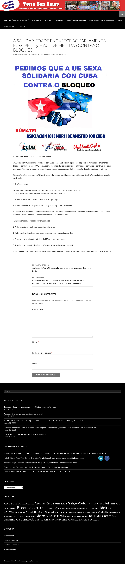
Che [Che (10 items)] (44, 508)
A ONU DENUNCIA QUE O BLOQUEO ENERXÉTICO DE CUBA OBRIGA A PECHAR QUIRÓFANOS (43, 421)
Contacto (21, 26)
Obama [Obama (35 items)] (41, 516)
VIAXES (119, 20)
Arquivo (48, 20)
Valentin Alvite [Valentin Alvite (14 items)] (68, 519)
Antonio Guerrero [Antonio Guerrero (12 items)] (26, 504)
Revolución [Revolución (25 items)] (19, 519)
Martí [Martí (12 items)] (33, 516)
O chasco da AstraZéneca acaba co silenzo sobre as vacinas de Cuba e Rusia (62, 267)
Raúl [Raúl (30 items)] (92, 516)
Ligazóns (59, 20)
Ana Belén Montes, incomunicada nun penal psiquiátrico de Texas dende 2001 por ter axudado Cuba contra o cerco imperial (62, 280)
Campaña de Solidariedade (76, 20)
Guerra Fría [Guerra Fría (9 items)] (72, 512)
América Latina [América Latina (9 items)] (14, 504)
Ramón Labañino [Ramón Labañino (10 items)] (83, 516)
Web (34, 363)
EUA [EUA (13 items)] (71, 508)
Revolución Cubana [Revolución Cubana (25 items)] (37, 519)
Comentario (38, 309)
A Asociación (9, 26)
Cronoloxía (36, 20)
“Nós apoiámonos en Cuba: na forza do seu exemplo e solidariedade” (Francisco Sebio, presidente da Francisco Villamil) (50, 427)
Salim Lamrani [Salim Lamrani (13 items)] (55, 520)
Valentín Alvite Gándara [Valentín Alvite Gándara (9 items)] (83, 520)
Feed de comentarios (12, 545)
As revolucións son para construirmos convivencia (23, 414)
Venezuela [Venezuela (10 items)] (95, 520)
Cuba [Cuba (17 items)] (58, 508)
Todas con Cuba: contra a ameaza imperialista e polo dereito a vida (30, 407)
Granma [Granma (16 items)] (49, 512)
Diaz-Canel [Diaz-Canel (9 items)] (65, 508)
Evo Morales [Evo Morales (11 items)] (78, 508)
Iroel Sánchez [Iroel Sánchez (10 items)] (90, 512)
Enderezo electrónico (42, 353)
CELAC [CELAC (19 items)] (39, 508)
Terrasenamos (36, 55)
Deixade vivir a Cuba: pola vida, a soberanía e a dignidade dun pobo (57, 458)
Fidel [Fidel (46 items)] (102, 508)
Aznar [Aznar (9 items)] (118, 504)
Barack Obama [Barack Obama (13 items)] (10, 508)
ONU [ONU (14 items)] (48, 516)
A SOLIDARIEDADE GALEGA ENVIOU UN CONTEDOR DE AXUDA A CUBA (41, 472)
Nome (35, 342)
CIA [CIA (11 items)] (54, 508)
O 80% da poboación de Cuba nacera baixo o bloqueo (25, 434)
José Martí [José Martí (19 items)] (101, 512)
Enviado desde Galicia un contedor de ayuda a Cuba (24, 467)
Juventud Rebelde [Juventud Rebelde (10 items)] (113, 512)
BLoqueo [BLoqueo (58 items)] (24, 507)
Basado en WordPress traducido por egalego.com (21, 561)
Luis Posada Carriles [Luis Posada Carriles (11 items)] (22, 516)
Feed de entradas (11, 540)
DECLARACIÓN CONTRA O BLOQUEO (101, 20)
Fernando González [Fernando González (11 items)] (90, 508)
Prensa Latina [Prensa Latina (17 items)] (70, 516)
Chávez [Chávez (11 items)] (49, 508)
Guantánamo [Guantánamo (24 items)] (60, 511)
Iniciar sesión (9, 535)
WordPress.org (10, 549)
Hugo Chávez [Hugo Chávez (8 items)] (81, 512)
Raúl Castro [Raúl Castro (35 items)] (103, 516)
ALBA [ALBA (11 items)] (6, 504)
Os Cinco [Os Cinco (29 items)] (57, 516)
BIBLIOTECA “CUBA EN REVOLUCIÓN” (16, 20)
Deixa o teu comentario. (56, 55)
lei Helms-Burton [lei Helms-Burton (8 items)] (9, 516)
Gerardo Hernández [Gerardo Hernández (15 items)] (35, 512)
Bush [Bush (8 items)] (33, 508)
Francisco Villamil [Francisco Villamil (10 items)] (19, 512)
